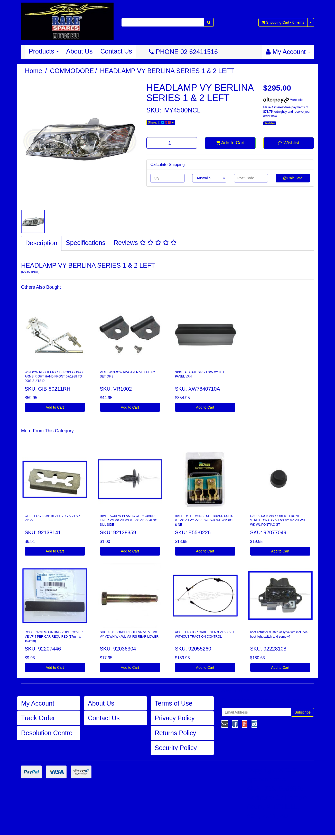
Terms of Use (173, 703)
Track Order (38, 718)
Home (33, 70)
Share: (161, 122)
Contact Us (116, 51)
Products (44, 51)
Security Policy (176, 747)
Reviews (145, 242)
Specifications (85, 242)
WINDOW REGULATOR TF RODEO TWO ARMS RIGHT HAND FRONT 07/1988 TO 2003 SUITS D (54, 377)
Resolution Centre (46, 732)
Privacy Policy (175, 718)
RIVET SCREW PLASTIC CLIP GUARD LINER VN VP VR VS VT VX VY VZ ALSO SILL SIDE (128, 520)
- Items (283, 22)
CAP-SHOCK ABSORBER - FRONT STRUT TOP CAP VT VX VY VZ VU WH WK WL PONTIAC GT (277, 520)
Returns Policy (175, 732)
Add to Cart (230, 142)
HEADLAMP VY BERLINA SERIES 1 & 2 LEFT (167, 70)
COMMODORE (72, 70)
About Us (79, 51)
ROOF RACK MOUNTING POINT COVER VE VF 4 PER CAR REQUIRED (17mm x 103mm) (54, 636)
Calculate (292, 178)
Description (41, 243)
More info (283, 100)
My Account (37, 703)
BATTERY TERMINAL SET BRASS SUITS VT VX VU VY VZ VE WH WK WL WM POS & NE (205, 520)
